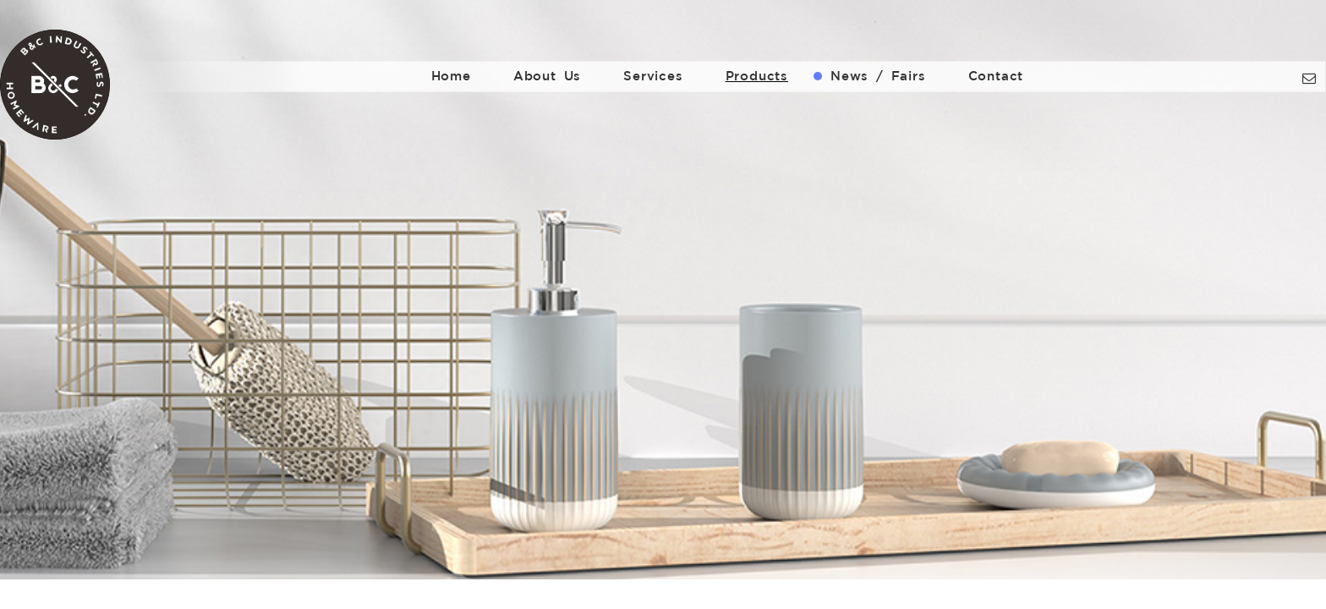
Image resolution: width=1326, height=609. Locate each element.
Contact (996, 76)
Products (757, 76)
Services (652, 76)
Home (451, 76)
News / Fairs (878, 76)
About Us (547, 76)
